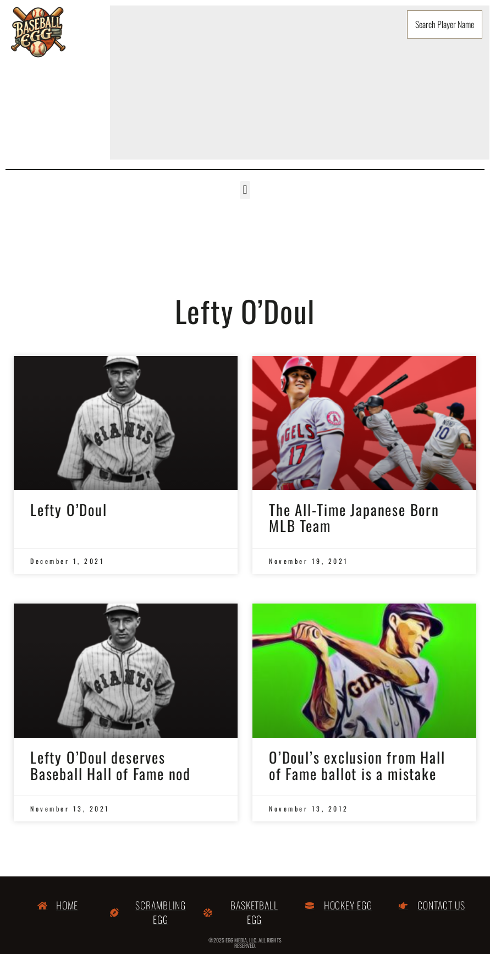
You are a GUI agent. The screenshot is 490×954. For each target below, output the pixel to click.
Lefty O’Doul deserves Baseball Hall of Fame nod (110, 765)
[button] (245, 190)
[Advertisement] (299, 83)
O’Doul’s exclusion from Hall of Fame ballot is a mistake (357, 765)
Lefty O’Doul (68, 509)
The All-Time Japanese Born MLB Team (354, 517)
